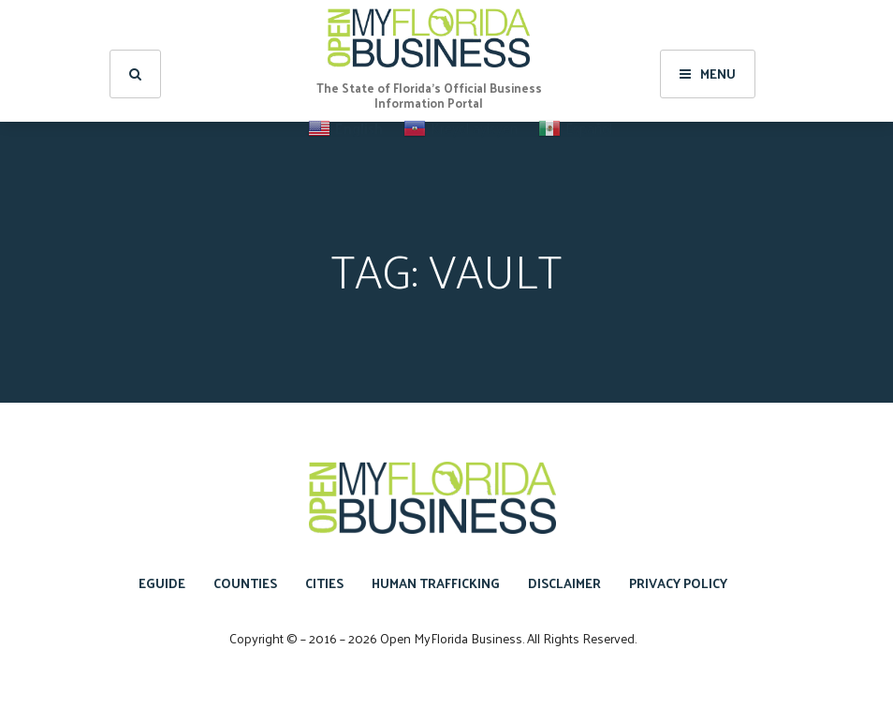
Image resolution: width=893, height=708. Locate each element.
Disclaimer (564, 583)
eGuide (162, 583)
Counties (245, 583)
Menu (708, 65)
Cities (324, 583)
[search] (135, 65)
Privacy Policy (678, 583)
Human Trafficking (436, 583)
